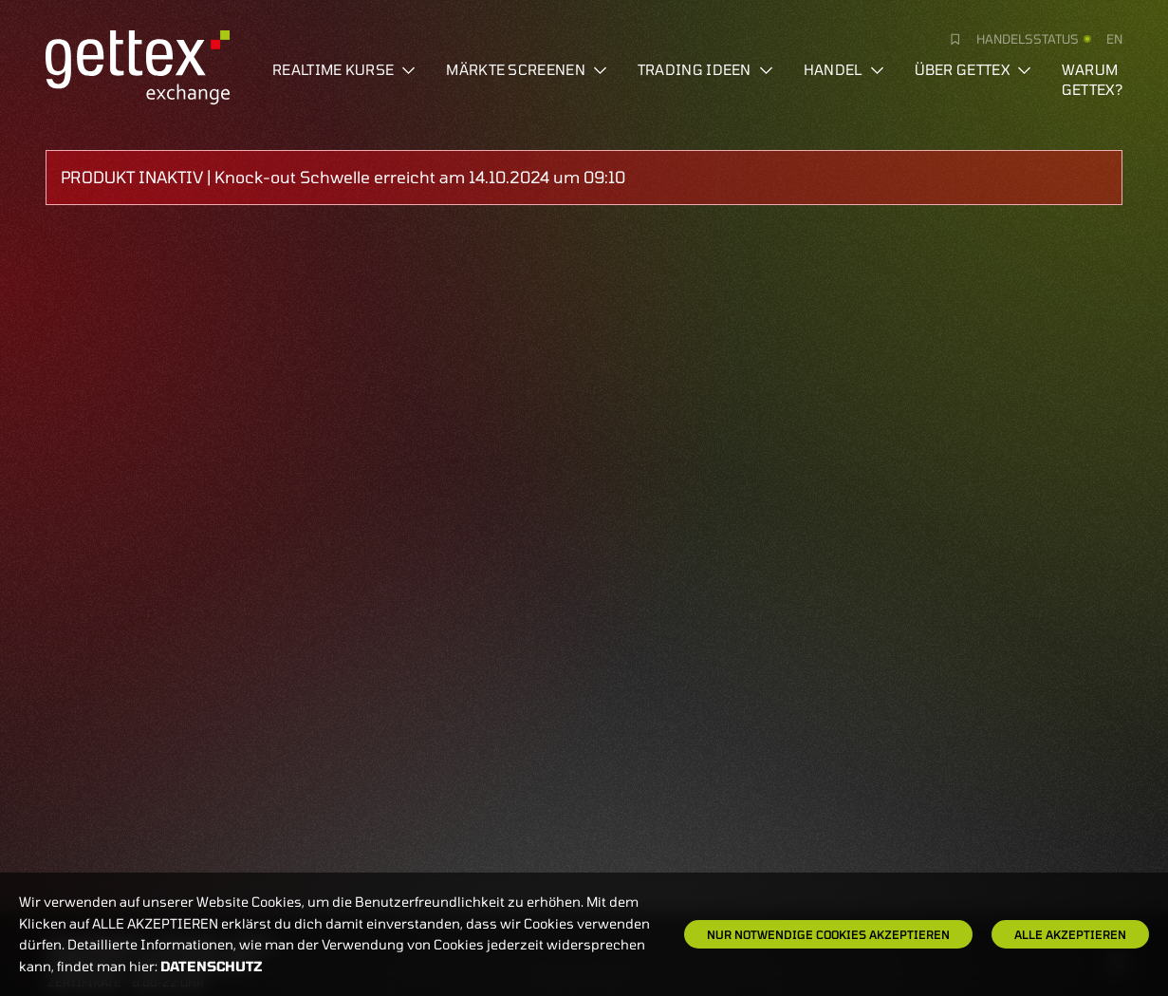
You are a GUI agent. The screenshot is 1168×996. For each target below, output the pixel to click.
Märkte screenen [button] (526, 69)
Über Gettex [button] (973, 69)
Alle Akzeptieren (1070, 934)
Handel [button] (844, 69)
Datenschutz (211, 966)
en (1114, 39)
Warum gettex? (1092, 79)
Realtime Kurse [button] (344, 69)
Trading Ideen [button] (705, 69)
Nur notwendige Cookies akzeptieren (828, 934)
